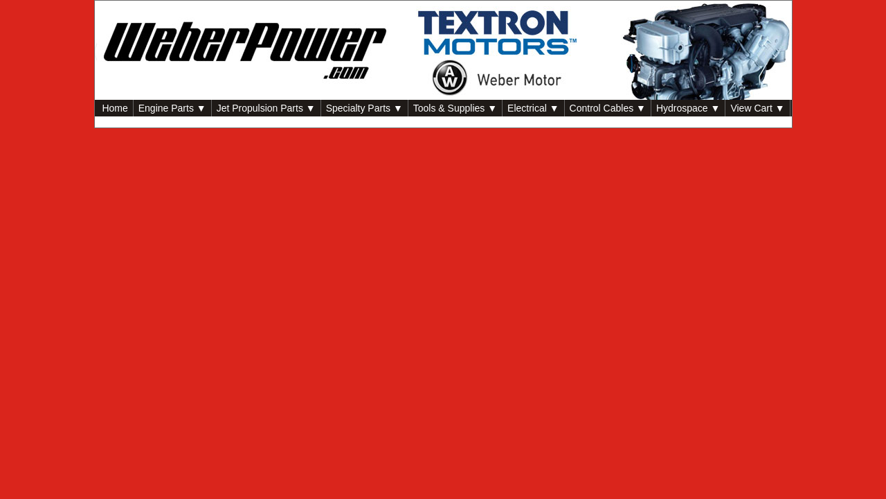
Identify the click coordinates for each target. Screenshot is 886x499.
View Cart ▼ (757, 108)
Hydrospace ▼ (688, 108)
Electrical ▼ (533, 108)
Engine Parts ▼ (172, 108)
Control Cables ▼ (608, 108)
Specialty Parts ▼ (364, 108)
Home (114, 108)
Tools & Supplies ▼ (455, 108)
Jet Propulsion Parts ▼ (266, 108)
